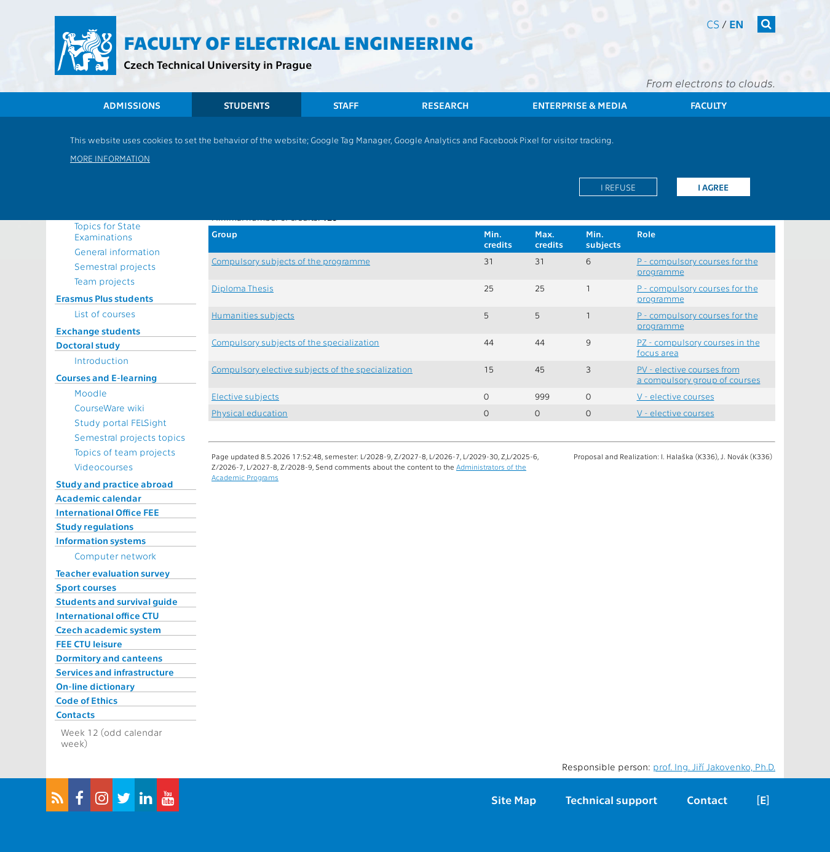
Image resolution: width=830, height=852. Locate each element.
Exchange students (98, 330)
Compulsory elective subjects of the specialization (312, 369)
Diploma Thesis (242, 288)
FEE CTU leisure (89, 643)
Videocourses (103, 466)
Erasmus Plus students (104, 298)
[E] (763, 799)
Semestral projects (115, 266)
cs (712, 23)
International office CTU (107, 615)
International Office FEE (107, 512)
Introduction (101, 360)
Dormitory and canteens (109, 657)
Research (445, 105)
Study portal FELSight (120, 422)
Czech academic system (108, 629)
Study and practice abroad (114, 483)
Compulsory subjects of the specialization (295, 342)
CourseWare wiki (109, 407)
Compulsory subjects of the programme (290, 261)
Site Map (513, 799)
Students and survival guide (117, 601)
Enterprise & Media (579, 105)
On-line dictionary (95, 686)
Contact (707, 799)
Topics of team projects (124, 451)
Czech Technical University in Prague (218, 64)
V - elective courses (675, 396)
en (736, 23)
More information (110, 158)
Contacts (75, 714)
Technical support (611, 799)
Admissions (131, 105)
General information (117, 251)
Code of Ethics (86, 700)
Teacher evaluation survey (113, 572)
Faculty (708, 105)
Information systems (101, 540)
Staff (345, 105)
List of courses (104, 313)
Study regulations (94, 526)
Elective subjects (245, 396)
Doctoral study (88, 344)
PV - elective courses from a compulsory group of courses (699, 374)
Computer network (115, 555)
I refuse (618, 187)
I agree (713, 187)
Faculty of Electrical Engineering (298, 42)
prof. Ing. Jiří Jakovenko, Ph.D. (714, 766)
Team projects (104, 280)
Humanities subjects (252, 315)
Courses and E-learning (106, 377)
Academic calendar (98, 497)
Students (247, 105)
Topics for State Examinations (107, 231)
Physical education (249, 413)
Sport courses (86, 587)
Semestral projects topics (129, 437)
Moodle (90, 392)
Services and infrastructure (115, 671)
